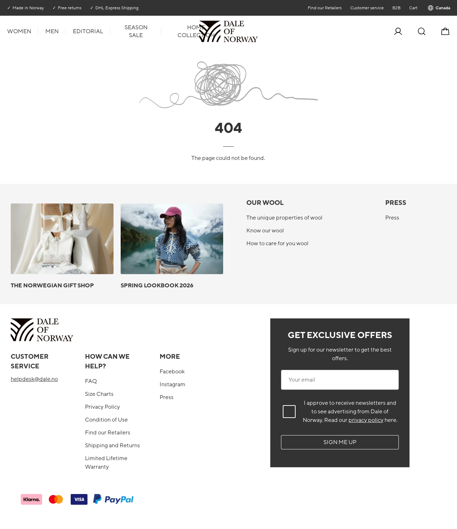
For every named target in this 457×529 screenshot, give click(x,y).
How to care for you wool (277, 243)
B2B (396, 8)
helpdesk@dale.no (34, 379)
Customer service (366, 8)
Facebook (172, 372)
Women (19, 31)
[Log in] (398, 31)
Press (392, 218)
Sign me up (339, 442)
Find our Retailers (324, 8)
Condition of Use (106, 420)
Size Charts (99, 394)
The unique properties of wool (284, 218)
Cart (413, 8)
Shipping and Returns (112, 445)
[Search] (421, 31)
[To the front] (257, 31)
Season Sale (136, 31)
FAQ (91, 381)
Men (52, 31)
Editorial (88, 31)
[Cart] (445, 31)
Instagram (172, 384)
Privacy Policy (102, 407)
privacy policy (365, 420)
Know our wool (265, 231)
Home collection (196, 31)
